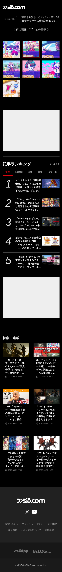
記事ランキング (17, 164)
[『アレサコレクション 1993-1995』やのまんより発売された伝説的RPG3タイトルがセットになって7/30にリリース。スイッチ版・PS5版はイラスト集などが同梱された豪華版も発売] (50, 202)
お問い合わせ (12, 524)
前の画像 (21, 29)
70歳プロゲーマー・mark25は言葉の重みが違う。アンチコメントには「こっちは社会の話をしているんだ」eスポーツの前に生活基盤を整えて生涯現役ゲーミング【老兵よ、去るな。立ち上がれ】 (15, 413)
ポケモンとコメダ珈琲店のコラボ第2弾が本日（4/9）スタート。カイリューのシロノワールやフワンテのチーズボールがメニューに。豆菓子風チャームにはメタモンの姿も (28, 243)
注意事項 (12, 530)
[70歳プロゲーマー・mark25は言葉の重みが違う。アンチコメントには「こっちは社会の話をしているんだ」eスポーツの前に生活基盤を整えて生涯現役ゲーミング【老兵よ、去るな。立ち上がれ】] (16, 396)
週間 (30, 172)
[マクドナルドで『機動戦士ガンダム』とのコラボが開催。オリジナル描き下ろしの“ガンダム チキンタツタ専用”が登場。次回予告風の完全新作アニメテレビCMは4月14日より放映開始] (50, 183)
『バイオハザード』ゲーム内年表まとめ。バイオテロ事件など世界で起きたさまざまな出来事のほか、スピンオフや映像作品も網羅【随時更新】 (45, 413)
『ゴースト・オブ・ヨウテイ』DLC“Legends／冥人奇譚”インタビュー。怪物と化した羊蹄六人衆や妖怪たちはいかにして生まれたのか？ (15, 367)
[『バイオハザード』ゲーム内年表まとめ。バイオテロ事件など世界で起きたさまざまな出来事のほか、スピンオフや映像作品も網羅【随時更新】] (47, 396)
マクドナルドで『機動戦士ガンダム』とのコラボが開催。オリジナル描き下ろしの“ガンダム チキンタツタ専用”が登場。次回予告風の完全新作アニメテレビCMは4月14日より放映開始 (28, 185)
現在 (7, 172)
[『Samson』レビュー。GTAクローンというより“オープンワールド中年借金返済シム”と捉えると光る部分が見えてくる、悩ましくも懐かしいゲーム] (50, 221)
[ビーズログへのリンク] (42, 551)
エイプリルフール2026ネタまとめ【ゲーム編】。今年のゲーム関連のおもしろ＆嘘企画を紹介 (46, 367)
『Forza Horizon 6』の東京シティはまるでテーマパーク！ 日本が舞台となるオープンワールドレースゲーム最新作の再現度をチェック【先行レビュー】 (28, 262)
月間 (40, 172)
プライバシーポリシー (33, 524)
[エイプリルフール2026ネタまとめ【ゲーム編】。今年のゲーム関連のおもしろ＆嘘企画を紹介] (47, 350)
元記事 (9, 19)
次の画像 (41, 29)
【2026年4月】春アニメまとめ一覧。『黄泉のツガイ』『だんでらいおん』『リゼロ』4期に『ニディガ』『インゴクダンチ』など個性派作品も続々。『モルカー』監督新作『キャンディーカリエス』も (15, 460)
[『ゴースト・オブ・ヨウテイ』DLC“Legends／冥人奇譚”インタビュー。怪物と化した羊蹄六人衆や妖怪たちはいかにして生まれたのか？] (16, 350)
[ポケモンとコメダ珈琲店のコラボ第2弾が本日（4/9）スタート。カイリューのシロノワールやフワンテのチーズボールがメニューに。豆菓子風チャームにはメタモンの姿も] (50, 241)
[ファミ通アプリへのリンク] (21, 551)
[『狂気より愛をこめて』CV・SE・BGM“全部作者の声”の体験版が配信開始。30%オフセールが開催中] (11, 49)
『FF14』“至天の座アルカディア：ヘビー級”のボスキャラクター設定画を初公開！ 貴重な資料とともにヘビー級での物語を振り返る (46, 460)
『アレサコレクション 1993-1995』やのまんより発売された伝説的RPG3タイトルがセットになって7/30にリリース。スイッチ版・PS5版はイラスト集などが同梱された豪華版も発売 (28, 205)
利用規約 (53, 524)
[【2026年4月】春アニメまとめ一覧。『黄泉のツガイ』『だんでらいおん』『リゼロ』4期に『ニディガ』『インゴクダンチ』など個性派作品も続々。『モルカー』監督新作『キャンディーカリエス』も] (16, 443)
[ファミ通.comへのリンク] (14, 7)
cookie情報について (31, 530)
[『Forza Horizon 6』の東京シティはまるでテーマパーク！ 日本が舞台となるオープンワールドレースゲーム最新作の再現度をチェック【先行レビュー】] (50, 260)
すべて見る (55, 164)
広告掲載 (49, 530)
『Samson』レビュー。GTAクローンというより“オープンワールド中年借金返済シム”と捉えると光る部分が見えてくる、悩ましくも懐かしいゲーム (28, 224)
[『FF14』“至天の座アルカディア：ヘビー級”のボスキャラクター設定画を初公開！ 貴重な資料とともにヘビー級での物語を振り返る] (47, 443)
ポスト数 (52, 172)
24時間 (18, 172)
